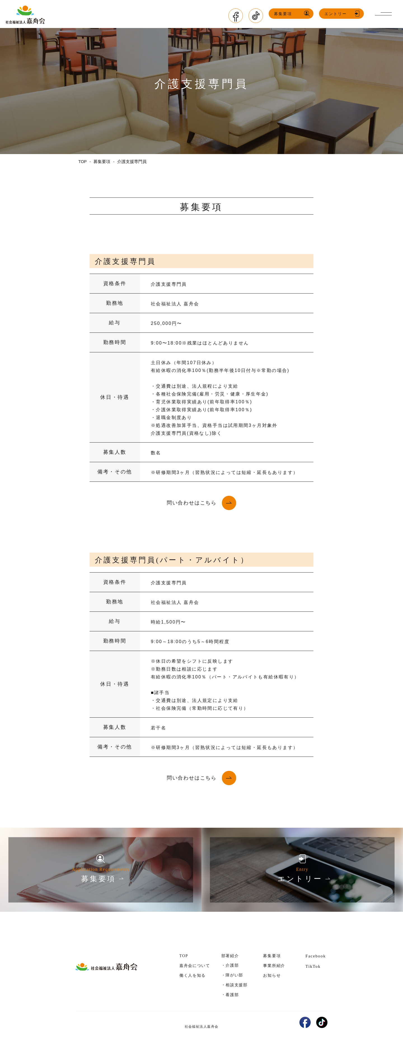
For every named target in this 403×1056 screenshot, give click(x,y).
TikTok (312, 966)
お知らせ (272, 975)
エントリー (338, 13)
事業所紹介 (274, 966)
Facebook (315, 956)
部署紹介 (230, 956)
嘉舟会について (194, 966)
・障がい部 (232, 975)
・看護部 (230, 994)
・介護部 (230, 965)
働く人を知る (192, 975)
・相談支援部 (234, 985)
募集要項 (285, 13)
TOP (183, 956)
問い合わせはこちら (192, 503)
